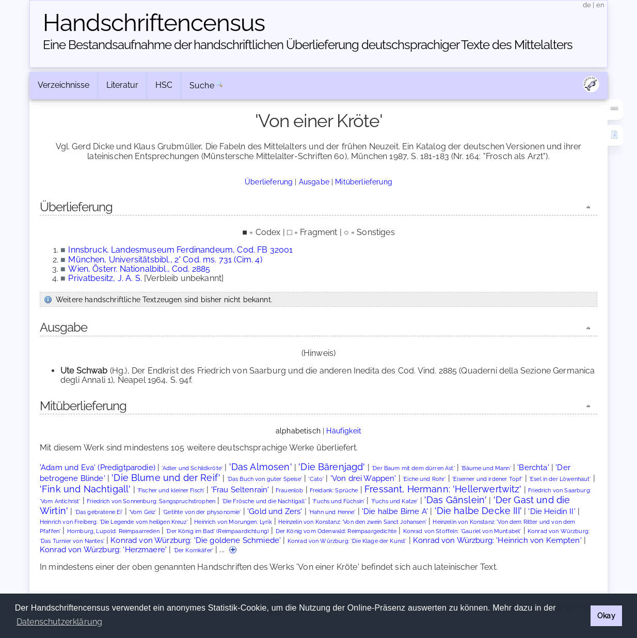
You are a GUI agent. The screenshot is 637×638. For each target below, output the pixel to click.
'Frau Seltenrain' (240, 489)
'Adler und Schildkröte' (192, 468)
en (600, 5)
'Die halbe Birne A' (395, 511)
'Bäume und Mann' (486, 468)
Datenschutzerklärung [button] (59, 622)
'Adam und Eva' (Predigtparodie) (97, 467)
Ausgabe (314, 181)
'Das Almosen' (260, 466)
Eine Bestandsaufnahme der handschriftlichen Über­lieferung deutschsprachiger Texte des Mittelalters (307, 44)
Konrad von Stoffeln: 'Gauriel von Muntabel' (462, 531)
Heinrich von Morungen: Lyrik (233, 522)
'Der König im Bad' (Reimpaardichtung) (217, 531)
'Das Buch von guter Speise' (264, 479)
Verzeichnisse (63, 85)
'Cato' (316, 479)
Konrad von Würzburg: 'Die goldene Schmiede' (195, 540)
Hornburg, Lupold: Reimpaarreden (113, 531)
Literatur (122, 85)
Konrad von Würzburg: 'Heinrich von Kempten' (497, 540)
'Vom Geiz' (142, 512)
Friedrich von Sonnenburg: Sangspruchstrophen (151, 501)
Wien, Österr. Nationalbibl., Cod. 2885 (139, 269)
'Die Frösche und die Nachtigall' (264, 501)
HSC (163, 85)
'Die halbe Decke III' (478, 510)
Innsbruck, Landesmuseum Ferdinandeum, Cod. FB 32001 (180, 250)
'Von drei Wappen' (363, 478)
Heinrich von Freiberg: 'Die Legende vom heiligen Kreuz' (114, 522)
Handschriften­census (154, 23)
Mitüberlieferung (363, 181)
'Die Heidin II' (551, 511)
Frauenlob (289, 490)
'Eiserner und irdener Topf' (487, 479)
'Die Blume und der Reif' (166, 477)
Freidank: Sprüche (334, 490)
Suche (201, 85)
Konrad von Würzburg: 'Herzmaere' (103, 549)
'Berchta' (533, 467)
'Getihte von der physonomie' (202, 512)
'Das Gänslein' (455, 499)
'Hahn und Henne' (332, 512)
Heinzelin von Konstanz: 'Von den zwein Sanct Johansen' (352, 522)
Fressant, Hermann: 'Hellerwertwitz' (443, 489)
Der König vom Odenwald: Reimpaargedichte (336, 531)
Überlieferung (269, 181)
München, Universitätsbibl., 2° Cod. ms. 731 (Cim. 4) (165, 259)
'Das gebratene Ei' (99, 512)
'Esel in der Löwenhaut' (560, 479)
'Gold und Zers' (274, 511)
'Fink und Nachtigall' (85, 489)
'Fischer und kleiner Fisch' (170, 490)
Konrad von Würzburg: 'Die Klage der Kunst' (347, 541)
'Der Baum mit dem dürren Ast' (413, 468)
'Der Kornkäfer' (193, 550)
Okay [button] (606, 615)
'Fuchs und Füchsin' (338, 501)
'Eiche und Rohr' (424, 479)
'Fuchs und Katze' (394, 501)
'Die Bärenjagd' (331, 466)
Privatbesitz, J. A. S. (105, 278)
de (587, 5)
